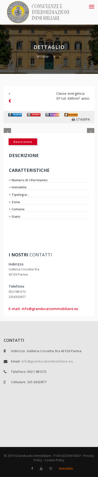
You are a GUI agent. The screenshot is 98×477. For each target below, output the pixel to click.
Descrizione (23, 142)
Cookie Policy (54, 460)
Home (43, 56)
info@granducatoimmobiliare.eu (47, 361)
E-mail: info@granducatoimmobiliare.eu (43, 308)
